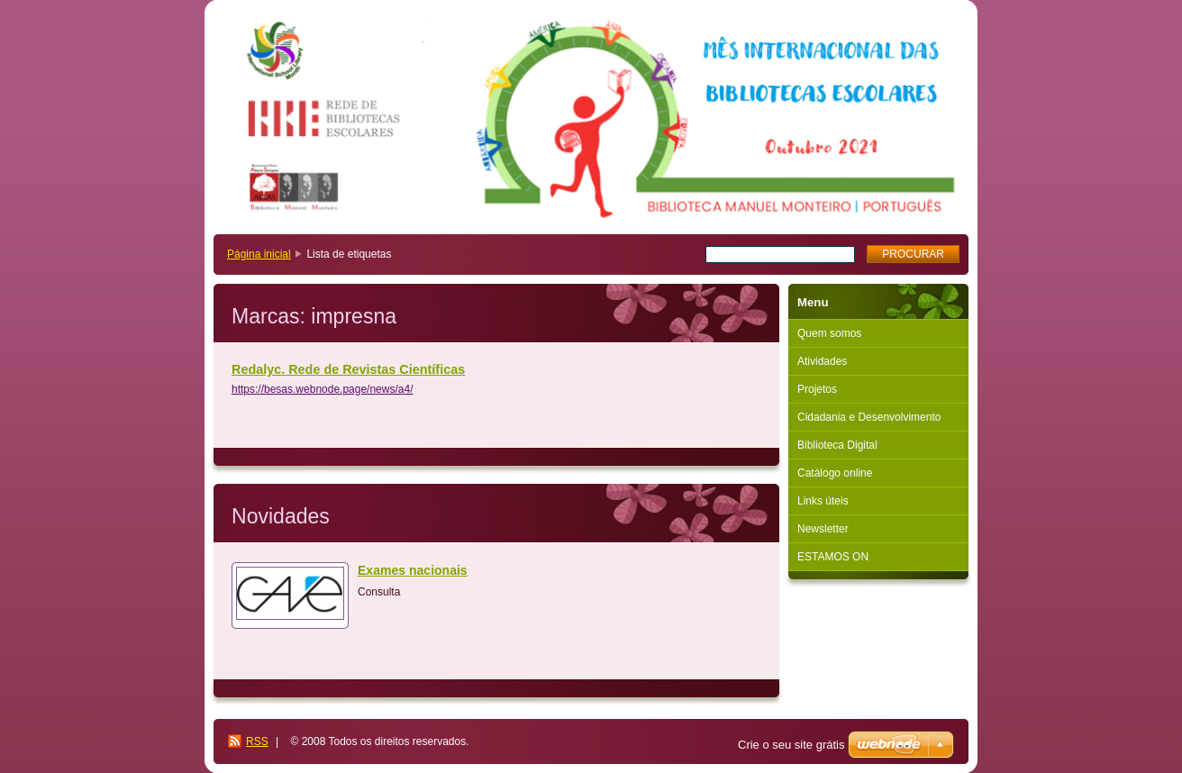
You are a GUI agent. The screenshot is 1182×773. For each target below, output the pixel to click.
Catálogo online (834, 473)
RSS (257, 741)
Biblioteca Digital (837, 445)
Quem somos (829, 333)
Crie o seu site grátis (791, 744)
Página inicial (259, 254)
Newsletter (823, 529)
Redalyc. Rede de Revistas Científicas (348, 369)
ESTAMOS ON (832, 556)
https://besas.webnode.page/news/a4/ (322, 389)
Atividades (822, 361)
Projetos (817, 389)
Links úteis (823, 501)
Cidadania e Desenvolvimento (869, 417)
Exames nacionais (413, 570)
